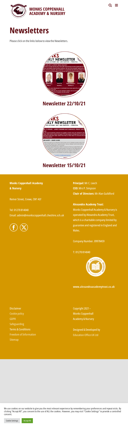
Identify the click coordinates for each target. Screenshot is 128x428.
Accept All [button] (27, 420)
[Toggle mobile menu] (116, 5)
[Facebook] (14, 227)
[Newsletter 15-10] (64, 113)
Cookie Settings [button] (12, 420)
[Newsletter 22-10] (64, 51)
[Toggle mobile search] (110, 5)
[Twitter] (24, 227)
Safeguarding (17, 324)
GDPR (13, 319)
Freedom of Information (23, 334)
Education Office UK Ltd (85, 335)
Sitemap (14, 339)
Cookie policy (17, 313)
